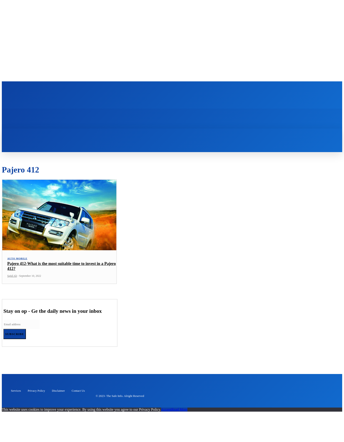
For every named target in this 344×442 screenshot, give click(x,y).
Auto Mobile (17, 259)
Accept (166, 411)
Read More (179, 411)
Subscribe (14, 335)
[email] (21, 325)
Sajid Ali (12, 277)
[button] (94, 135)
